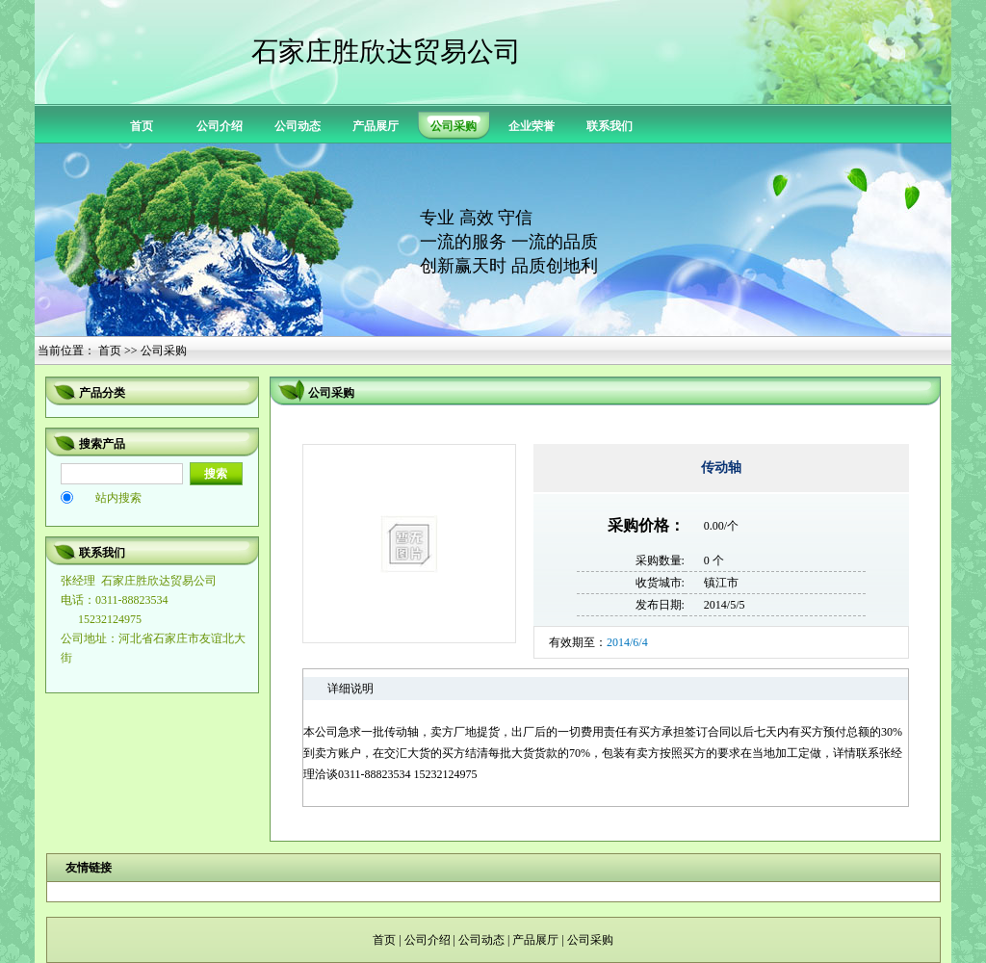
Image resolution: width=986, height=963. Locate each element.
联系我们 (609, 126)
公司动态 (297, 126)
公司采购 (590, 940)
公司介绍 (219, 126)
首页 (141, 126)
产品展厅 (375, 126)
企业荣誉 (531, 126)
